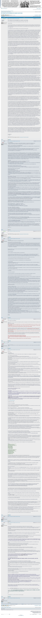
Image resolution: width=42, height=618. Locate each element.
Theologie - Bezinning (8, 607)
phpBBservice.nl (22, 615)
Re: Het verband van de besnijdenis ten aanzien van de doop (14, 238)
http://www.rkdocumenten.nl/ (12, 400)
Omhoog (2, 139)
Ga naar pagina (36, 605)
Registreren (5, 8)
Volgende (40, 605)
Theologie (5, 607)
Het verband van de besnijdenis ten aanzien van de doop (11, 13)
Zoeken (40, 8)
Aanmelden (2, 8)
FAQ (37, 8)
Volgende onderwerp (39, 16)
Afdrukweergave (3, 16)
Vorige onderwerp (34, 16)
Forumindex (2, 607)
